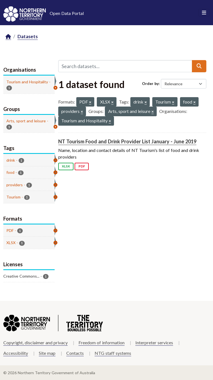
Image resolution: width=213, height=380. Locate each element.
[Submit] (199, 66)
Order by (150, 83)
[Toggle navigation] (204, 13)
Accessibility (15, 353)
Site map (47, 353)
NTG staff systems (113, 353)
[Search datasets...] (125, 66)
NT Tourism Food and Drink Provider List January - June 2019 (127, 141)
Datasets (27, 36)
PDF (81, 166)
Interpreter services (154, 342)
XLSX (66, 166)
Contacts (75, 353)
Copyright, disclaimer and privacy (35, 342)
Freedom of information (101, 342)
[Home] (8, 36)
